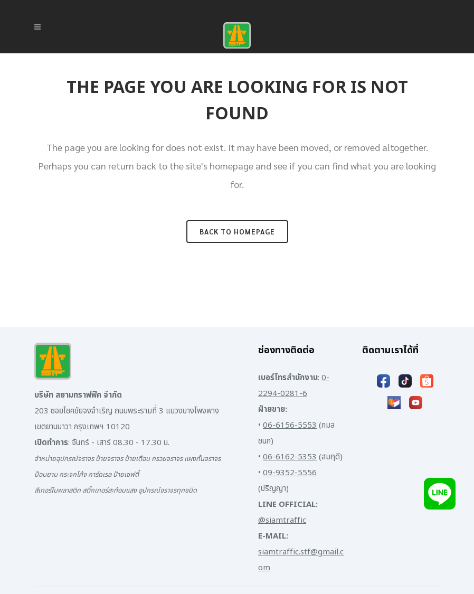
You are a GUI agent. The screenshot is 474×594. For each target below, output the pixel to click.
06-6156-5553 (290, 425)
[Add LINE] (440, 493)
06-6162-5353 (290, 457)
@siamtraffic (282, 520)
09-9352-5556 (290, 473)
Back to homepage (237, 231)
